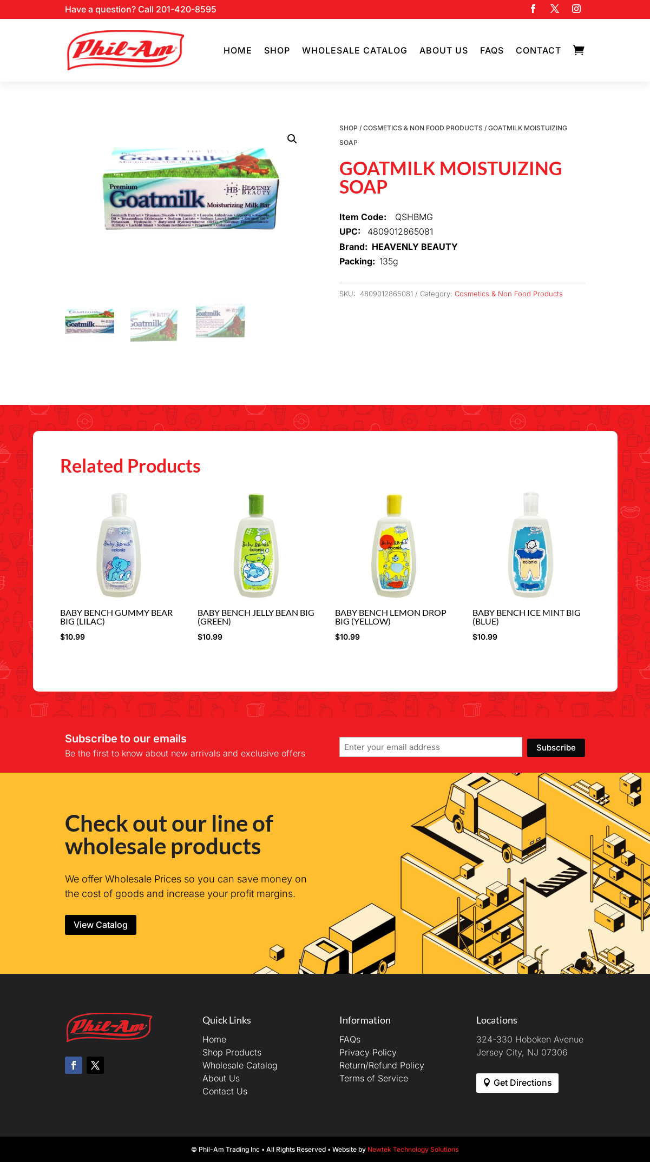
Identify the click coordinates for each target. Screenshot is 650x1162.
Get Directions (523, 1082)
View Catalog (101, 924)
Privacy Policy (368, 1052)
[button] (292, 139)
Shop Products (231, 1052)
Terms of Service (373, 1078)
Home (238, 50)
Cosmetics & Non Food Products (423, 128)
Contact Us (224, 1091)
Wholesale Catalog (355, 50)
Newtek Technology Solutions (412, 1149)
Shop (277, 50)
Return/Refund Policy (381, 1065)
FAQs (492, 50)
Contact (538, 50)
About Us (443, 50)
